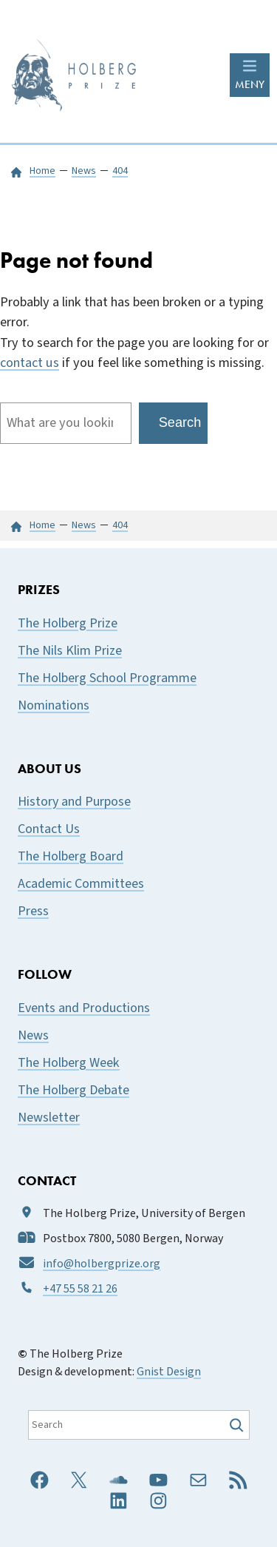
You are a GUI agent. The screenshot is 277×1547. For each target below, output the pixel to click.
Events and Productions (84, 1008)
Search (180, 422)
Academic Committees (81, 883)
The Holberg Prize (67, 623)
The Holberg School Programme (107, 678)
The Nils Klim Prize (70, 650)
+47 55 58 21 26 (80, 1289)
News (33, 1035)
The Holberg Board (70, 856)
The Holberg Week (69, 1063)
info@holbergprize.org (101, 1264)
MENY (249, 84)
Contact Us (49, 829)
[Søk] (238, 1425)
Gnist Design (169, 1372)
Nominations (53, 705)
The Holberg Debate (73, 1090)
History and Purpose (74, 801)
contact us (29, 362)
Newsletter (49, 1117)
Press (33, 911)
